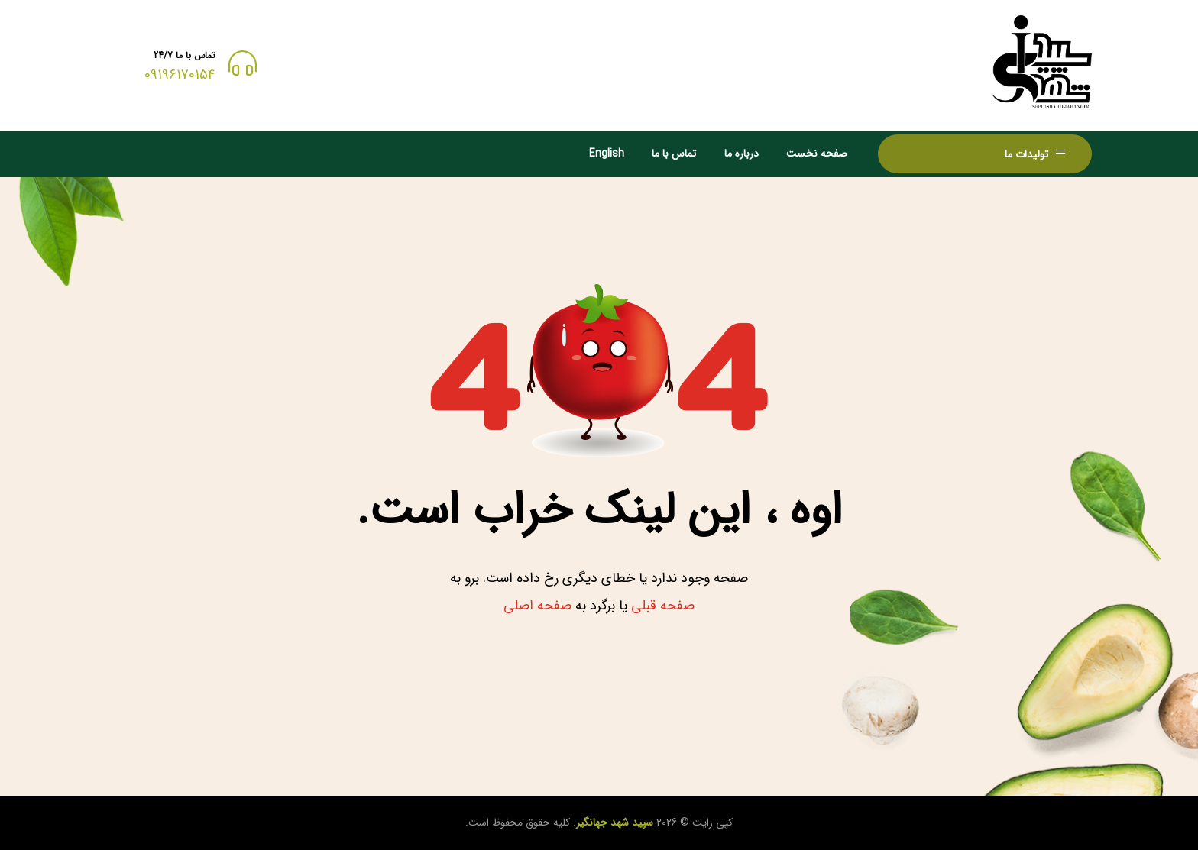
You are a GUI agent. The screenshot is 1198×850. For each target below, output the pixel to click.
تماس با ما (674, 153)
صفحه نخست (816, 153)
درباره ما (741, 153)
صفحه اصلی (537, 605)
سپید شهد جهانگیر (614, 822)
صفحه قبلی (663, 605)
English (606, 153)
